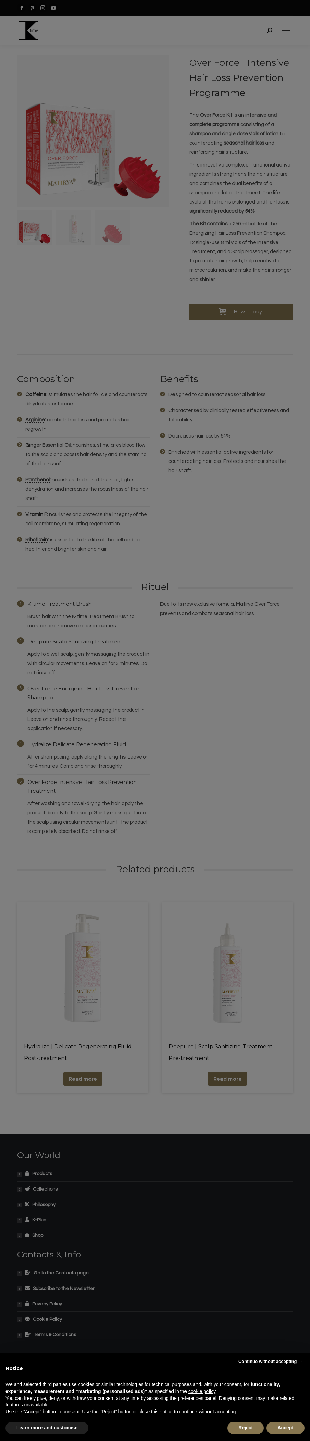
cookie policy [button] (201, 1391)
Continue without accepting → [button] (270, 1361)
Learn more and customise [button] (47, 1427)
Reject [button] (245, 1427)
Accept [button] (285, 1427)
